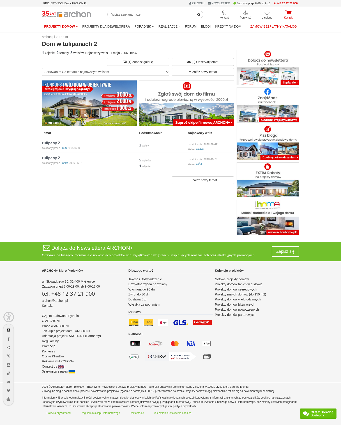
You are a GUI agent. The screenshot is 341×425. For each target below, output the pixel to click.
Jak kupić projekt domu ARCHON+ (66, 331)
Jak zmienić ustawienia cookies (172, 413)
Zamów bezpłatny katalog (273, 26)
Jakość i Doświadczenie (145, 279)
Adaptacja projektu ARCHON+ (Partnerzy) (71, 336)
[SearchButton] (199, 14)
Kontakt (47, 305)
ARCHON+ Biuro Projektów (62, 270)
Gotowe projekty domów (232, 279)
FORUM (190, 26)
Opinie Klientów (53, 356)
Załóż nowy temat (203, 72)
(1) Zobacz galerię (138, 62)
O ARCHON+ (51, 321)
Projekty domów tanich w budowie (239, 284)
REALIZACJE (169, 26)
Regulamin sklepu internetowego (100, 413)
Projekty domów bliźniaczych (235, 304)
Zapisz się (285, 251)
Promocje (48, 346)
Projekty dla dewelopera (106, 26)
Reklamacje (137, 413)
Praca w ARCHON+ (56, 326)
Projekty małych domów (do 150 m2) (240, 294)
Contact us (53, 366)
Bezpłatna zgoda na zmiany (147, 284)
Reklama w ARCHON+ (58, 361)
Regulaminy (50, 341)
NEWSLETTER (219, 3)
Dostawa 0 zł (137, 299)
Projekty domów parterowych (235, 314)
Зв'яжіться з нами (58, 371)
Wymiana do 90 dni (141, 289)
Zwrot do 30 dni (139, 294)
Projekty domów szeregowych (236, 289)
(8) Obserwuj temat (202, 62)
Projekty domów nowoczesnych (237, 309)
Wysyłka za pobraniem (144, 304)
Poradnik (144, 26)
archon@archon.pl (55, 300)
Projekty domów (61, 26)
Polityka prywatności (58, 413)
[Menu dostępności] (8, 317)
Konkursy (48, 351)
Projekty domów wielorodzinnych (238, 299)
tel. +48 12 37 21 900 (68, 293)
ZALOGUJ (197, 3)
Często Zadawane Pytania (60, 316)
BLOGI (206, 26)
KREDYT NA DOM (228, 26)
